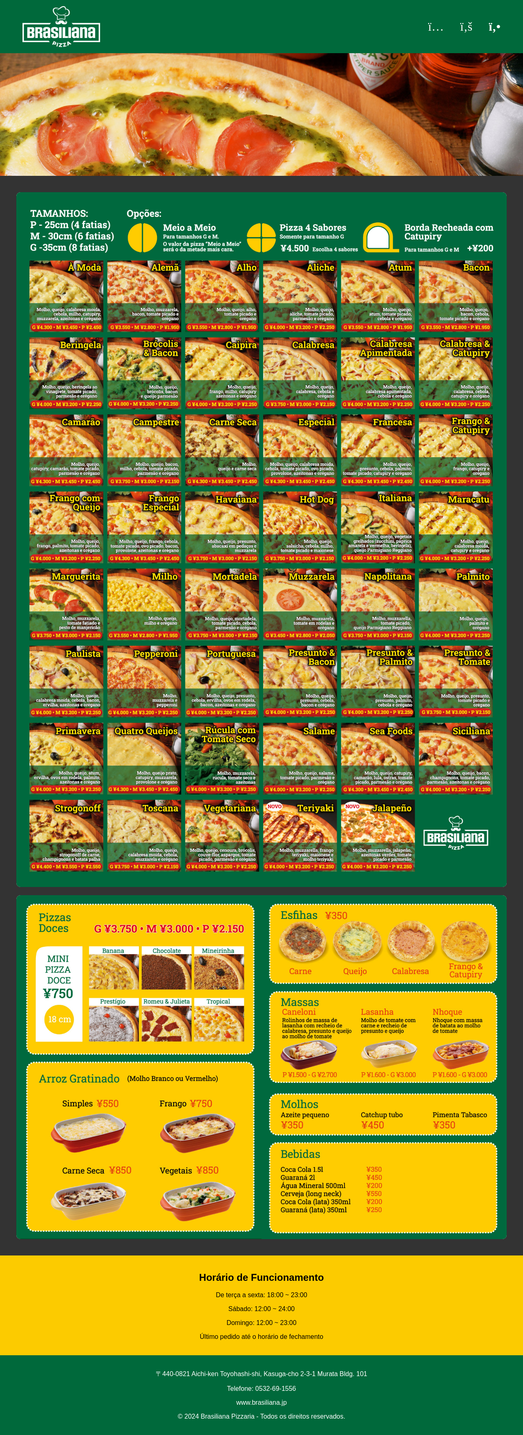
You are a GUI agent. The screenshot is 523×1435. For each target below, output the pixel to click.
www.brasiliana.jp (261, 1402)
